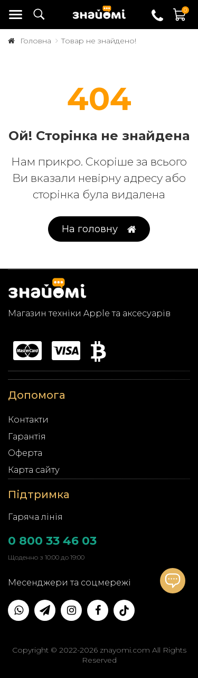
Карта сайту (34, 470)
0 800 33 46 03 (52, 541)
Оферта (25, 453)
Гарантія (27, 437)
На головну (99, 229)
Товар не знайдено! (98, 40)
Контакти (28, 420)
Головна (35, 40)
